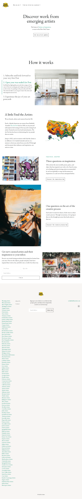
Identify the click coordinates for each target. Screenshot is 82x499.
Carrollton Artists (6, 409)
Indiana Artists (5, 368)
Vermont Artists (6, 310)
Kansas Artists (5, 364)
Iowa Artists (5, 366)
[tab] (17, 76)
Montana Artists (6, 345)
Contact (17, 304)
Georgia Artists (5, 375)
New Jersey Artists (6, 338)
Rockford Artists (6, 403)
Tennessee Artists (6, 316)
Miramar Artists (6, 398)
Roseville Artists (6, 418)
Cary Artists (5, 476)
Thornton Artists (6, 416)
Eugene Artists (5, 480)
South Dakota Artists (7, 317)
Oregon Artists (5, 325)
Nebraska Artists (6, 343)
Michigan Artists (6, 353)
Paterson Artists (6, 405)
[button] (17, 5)
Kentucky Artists (6, 362)
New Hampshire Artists (8, 340)
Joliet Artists (5, 411)
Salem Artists (5, 483)
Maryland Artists (6, 357)
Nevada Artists (5, 342)
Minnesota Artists (6, 351)
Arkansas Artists (6, 386)
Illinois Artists (5, 370)
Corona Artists (5, 468)
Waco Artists (5, 401)
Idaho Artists (5, 371)
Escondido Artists (6, 424)
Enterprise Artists (6, 466)
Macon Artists (5, 440)
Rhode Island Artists (7, 321)
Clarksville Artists (6, 461)
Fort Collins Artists (6, 472)
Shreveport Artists (6, 485)
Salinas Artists (5, 444)
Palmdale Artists (6, 433)
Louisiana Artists (6, 360)
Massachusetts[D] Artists (8, 355)
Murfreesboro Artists (7, 459)
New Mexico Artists (7, 336)
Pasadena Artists (6, 412)
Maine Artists (5, 358)
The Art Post (14, 125)
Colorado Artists (6, 383)
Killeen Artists (5, 453)
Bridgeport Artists (6, 399)
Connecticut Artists (7, 381)
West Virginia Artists (7, 304)
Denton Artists (5, 427)
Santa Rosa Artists (6, 474)
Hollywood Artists (6, 446)
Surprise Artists (6, 439)
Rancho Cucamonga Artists (8, 478)
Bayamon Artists (6, 455)
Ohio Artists (5, 329)
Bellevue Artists (6, 431)
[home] (5, 5)
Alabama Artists (6, 392)
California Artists (6, 384)
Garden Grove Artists (7, 465)
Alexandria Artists (6, 452)
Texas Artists (5, 314)
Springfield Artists (6, 429)
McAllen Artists (6, 407)
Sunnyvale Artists (6, 435)
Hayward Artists (6, 448)
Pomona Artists (5, 422)
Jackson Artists (5, 425)
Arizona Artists (5, 388)
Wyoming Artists (6, 301)
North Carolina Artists (7, 332)
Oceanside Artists (6, 470)
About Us (17, 301)
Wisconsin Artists (6, 302)
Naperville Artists (6, 420)
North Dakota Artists (7, 330)
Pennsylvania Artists (7, 323)
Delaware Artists (6, 379)
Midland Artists (6, 450)
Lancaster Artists (6, 442)
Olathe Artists (5, 396)
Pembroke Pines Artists (7, 481)
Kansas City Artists (6, 437)
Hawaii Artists (5, 373)
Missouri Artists (6, 347)
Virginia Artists (5, 308)
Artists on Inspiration (45, 27)
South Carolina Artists (7, 319)
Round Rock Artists (7, 414)
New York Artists (6, 334)
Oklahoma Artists (6, 327)
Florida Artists (5, 377)
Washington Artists (6, 306)
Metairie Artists (6, 394)
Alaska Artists (5, 390)
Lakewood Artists (6, 457)
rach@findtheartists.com (74, 301)
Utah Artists (5, 312)
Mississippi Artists (6, 349)
